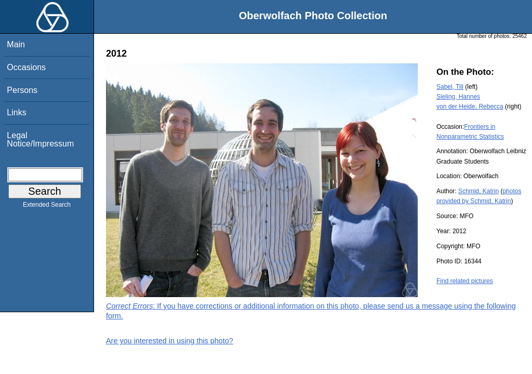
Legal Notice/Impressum (40, 139)
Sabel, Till (449, 86)
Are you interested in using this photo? (169, 341)
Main (16, 44)
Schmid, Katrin (478, 191)
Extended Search (47, 207)
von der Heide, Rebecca (469, 106)
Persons (22, 90)
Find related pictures (464, 281)
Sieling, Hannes (458, 96)
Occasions (26, 67)
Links (16, 112)
